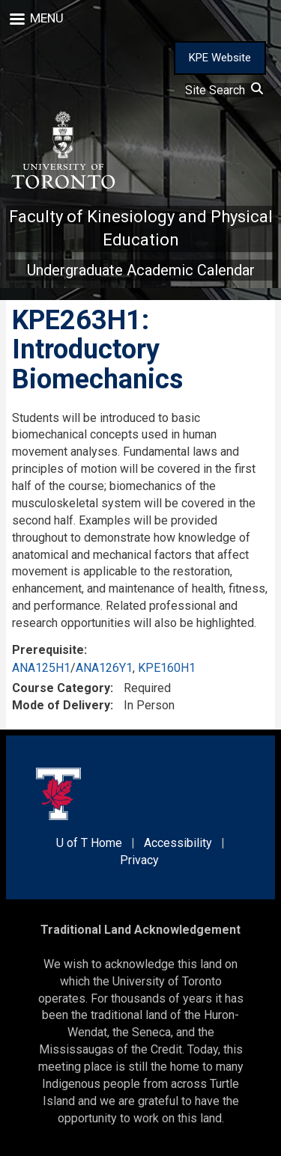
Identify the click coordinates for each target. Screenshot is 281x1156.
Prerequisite (48, 650)
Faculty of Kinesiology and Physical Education (141, 228)
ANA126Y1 (104, 668)
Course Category (61, 688)
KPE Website (220, 57)
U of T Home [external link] (89, 843)
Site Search (224, 90)
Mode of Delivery (61, 705)
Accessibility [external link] (178, 843)
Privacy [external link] (139, 860)
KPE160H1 (167, 668)
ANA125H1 (41, 668)
